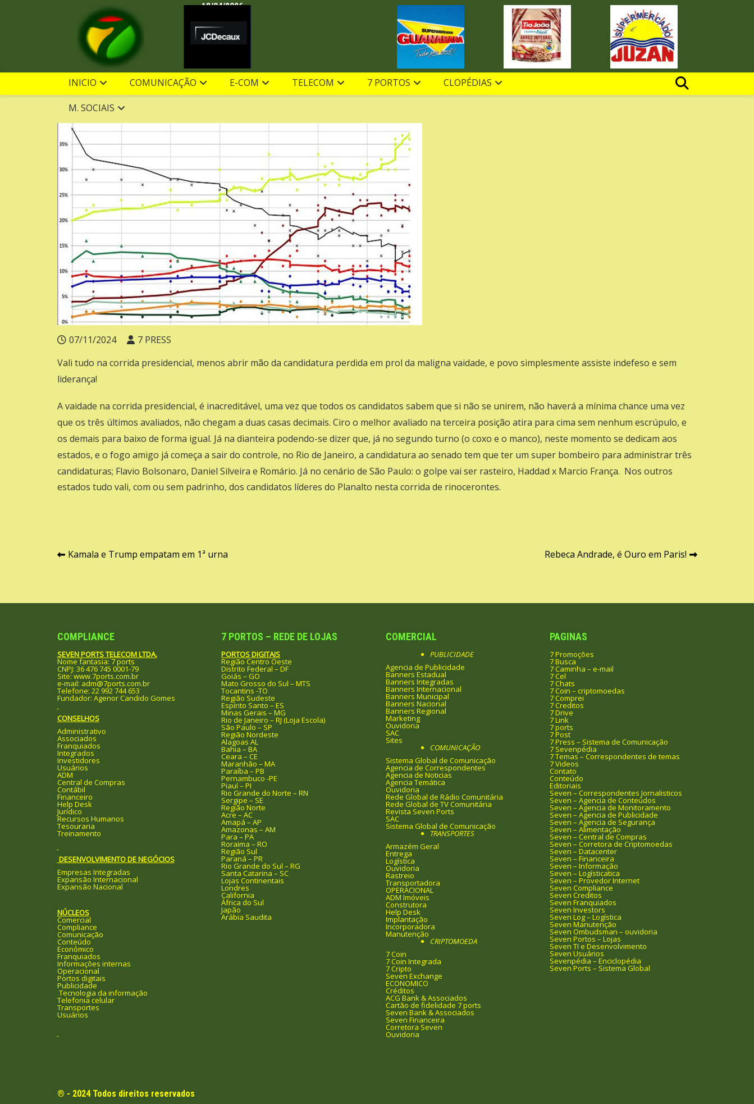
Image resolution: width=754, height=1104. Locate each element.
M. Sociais (91, 108)
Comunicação (163, 82)
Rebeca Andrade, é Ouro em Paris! (616, 554)
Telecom (313, 82)
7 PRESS (154, 340)
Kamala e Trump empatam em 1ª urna (148, 554)
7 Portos (388, 82)
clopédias (468, 82)
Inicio (82, 82)
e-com (244, 82)
